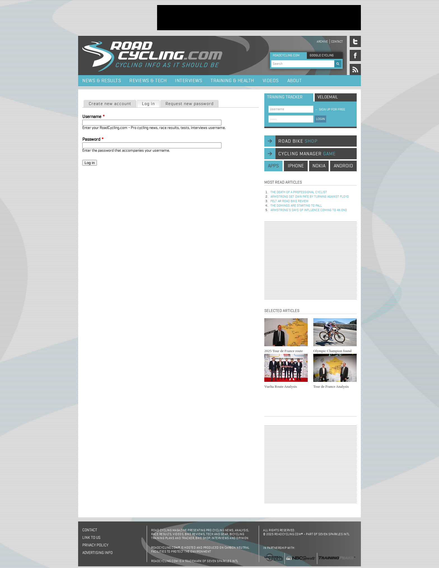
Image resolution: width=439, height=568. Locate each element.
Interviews (188, 80)
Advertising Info (97, 553)
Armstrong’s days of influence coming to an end (308, 210)
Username (93, 117)
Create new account (110, 104)
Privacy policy (95, 545)
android (343, 165)
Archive (322, 41)
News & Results (101, 80)
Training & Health (232, 80)
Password (93, 139)
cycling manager (307, 153)
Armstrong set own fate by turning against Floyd (309, 196)
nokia (318, 165)
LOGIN (320, 119)
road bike (297, 141)
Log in (150, 103)
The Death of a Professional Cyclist (298, 192)
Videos (271, 80)
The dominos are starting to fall (296, 205)
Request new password (189, 104)
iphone (296, 165)
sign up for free (330, 109)
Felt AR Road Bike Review (289, 201)
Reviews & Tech (148, 80)
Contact (337, 41)
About (294, 80)
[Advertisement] (259, 17)
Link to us (91, 538)
